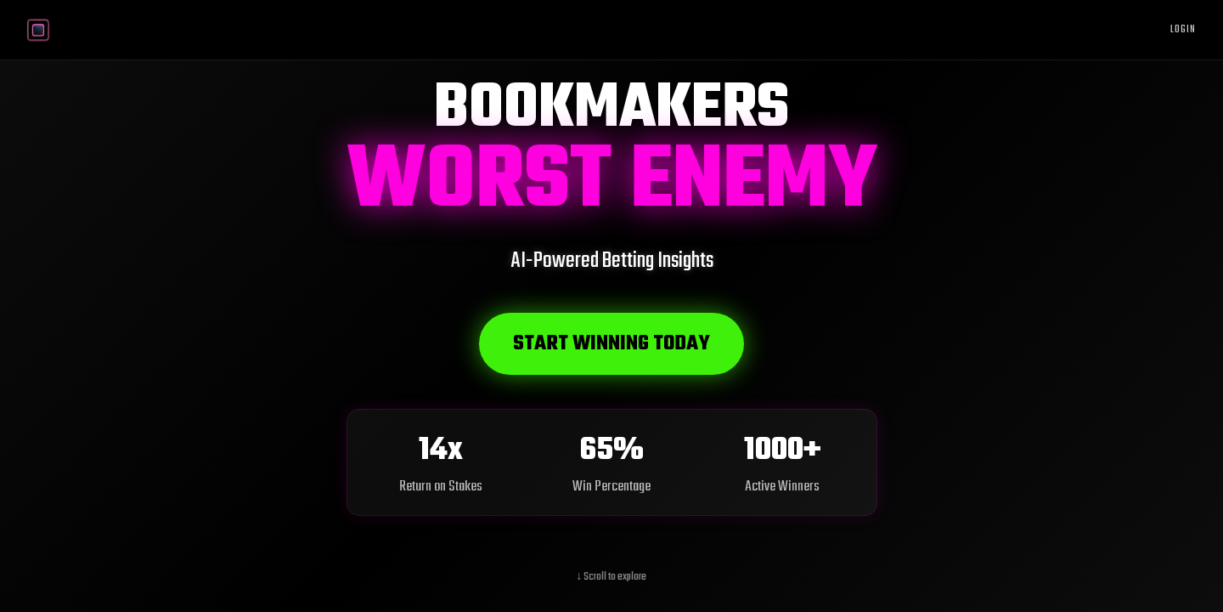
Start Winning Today (611, 344)
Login (1183, 29)
